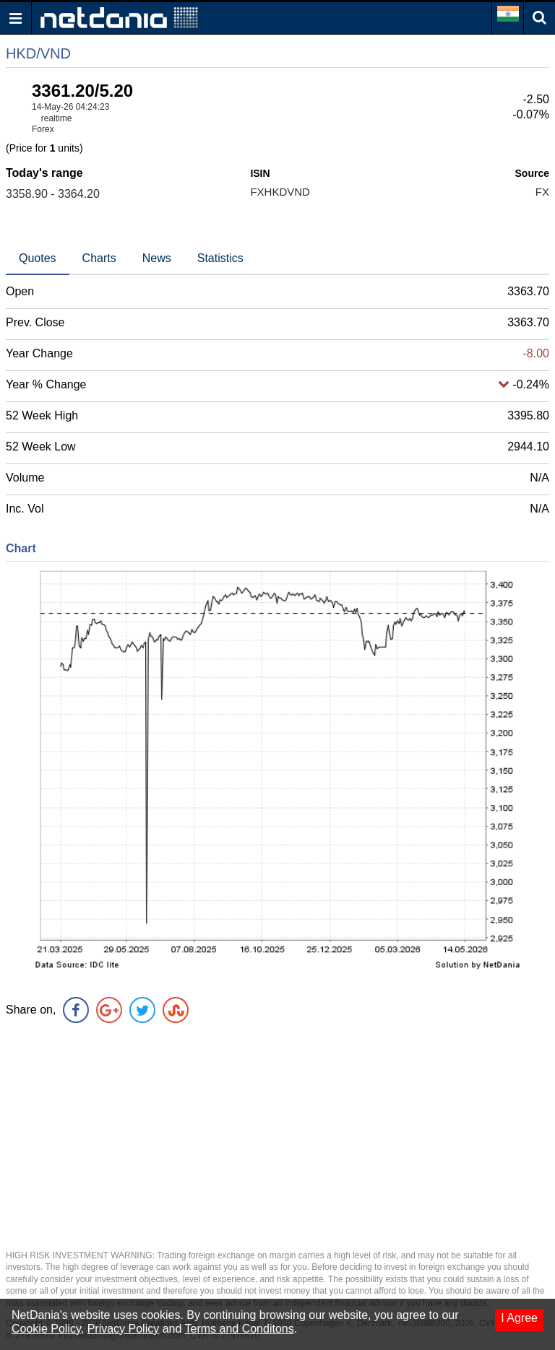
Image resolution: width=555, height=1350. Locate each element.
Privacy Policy (123, 1329)
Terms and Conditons (239, 1329)
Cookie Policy (46, 1329)
